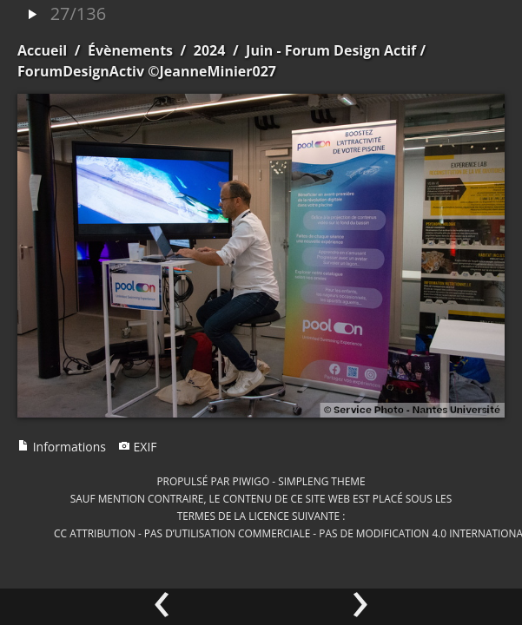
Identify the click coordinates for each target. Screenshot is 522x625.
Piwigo (250, 481)
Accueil (42, 50)
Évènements (130, 50)
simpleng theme (321, 481)
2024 (210, 50)
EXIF (137, 446)
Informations (61, 446)
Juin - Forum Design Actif (331, 50)
